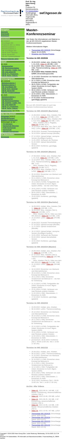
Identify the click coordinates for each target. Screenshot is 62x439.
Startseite (4, 32)
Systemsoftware (11, 56)
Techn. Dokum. (10, 76)
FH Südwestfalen (32, 11)
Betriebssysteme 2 (8, 47)
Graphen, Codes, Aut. (11, 70)
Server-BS (8, 54)
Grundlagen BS (7, 43)
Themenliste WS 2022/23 (41, 421)
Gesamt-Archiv (6, 111)
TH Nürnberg (7, 124)
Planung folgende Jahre (9, 59)
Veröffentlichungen (8, 118)
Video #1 (43, 64)
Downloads (5, 34)
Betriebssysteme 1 (8, 97)
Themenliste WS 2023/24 (41, 417)
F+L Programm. (10, 74)
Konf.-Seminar (10, 53)
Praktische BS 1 (8, 45)
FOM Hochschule (9, 128)
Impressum (5, 36)
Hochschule (7, 130)
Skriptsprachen (7, 66)
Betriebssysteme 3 (8, 49)
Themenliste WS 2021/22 (41, 425)
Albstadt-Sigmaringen (11, 131)
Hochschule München (11, 126)
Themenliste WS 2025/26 (41, 50)
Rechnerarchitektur (10, 68)
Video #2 (54, 68)
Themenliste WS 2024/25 (41, 414)
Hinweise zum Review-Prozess (43, 54)
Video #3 (35, 125)
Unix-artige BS (9, 72)
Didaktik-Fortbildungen (9, 120)
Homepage (5, 116)
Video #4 (45, 128)
